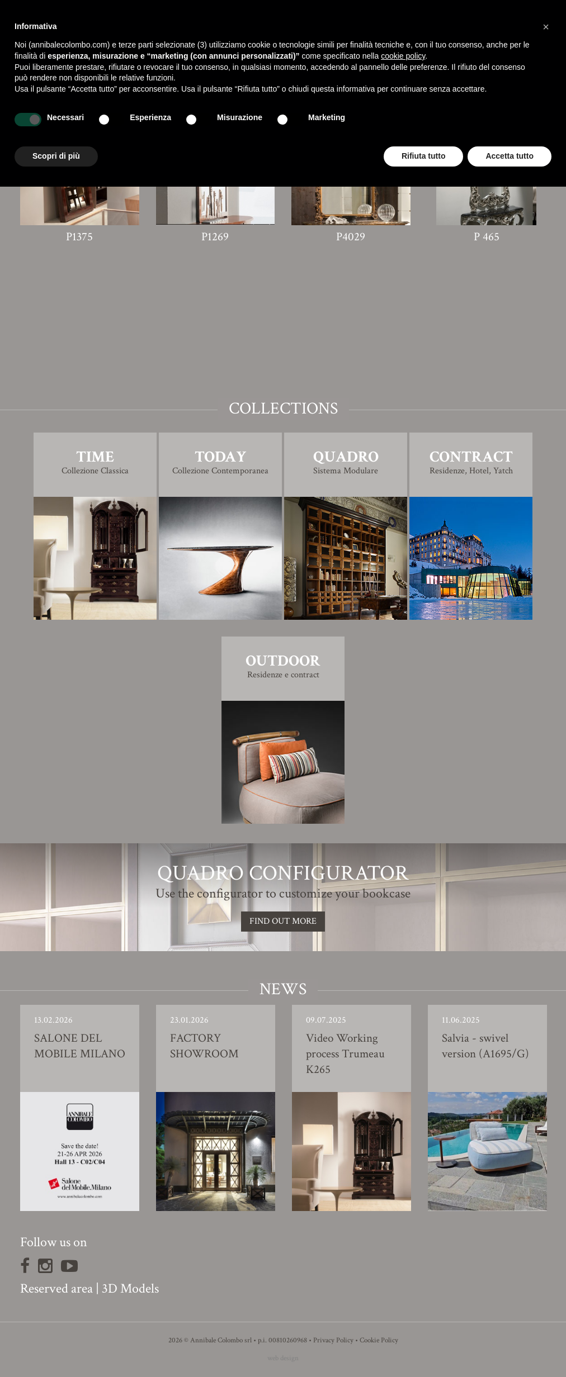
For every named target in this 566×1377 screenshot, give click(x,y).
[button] (546, 27)
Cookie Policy (379, 1340)
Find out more (283, 921)
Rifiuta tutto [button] (424, 155)
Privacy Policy (333, 1340)
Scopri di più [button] (56, 155)
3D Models (130, 1288)
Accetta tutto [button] (509, 155)
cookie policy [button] (403, 55)
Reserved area (56, 1288)
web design (283, 1358)
